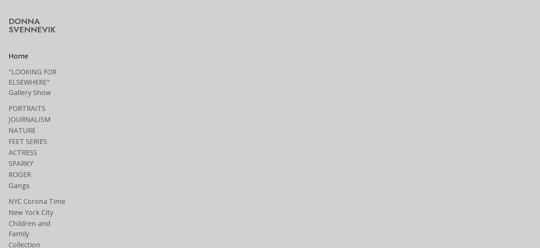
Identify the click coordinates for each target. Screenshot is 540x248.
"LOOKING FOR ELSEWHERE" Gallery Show (54, 69)
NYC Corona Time (37, 182)
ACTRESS (23, 133)
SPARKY (21, 144)
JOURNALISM (30, 100)
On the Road (29, 226)
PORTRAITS (27, 89)
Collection (24, 215)
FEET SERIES (28, 122)
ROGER (20, 156)
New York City (31, 193)
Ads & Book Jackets (39, 237)
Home (18, 47)
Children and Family (41, 204)
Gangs (19, 167)
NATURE (22, 111)
